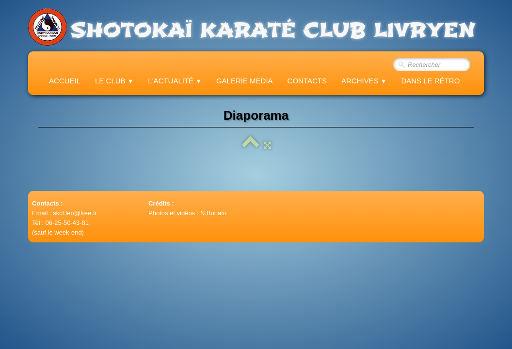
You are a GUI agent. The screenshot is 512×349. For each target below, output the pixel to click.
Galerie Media (244, 81)
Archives (363, 81)
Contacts (307, 81)
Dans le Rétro (430, 81)
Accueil (64, 81)
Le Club (114, 81)
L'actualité (175, 81)
